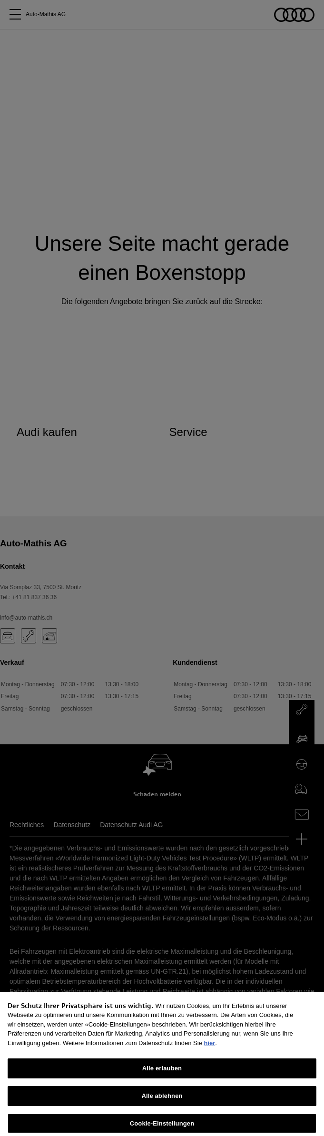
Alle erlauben (162, 1076)
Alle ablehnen (161, 1104)
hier (209, 1051)
